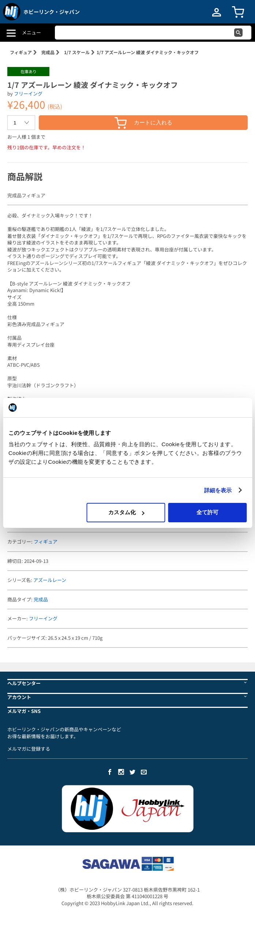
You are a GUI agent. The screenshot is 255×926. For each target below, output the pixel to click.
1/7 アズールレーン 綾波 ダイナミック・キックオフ (148, 52)
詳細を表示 (218, 490)
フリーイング (28, 93)
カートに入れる (143, 123)
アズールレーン (49, 579)
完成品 (48, 52)
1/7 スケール (77, 52)
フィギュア (21, 52)
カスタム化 (126, 512)
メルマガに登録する (28, 748)
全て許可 (207, 512)
